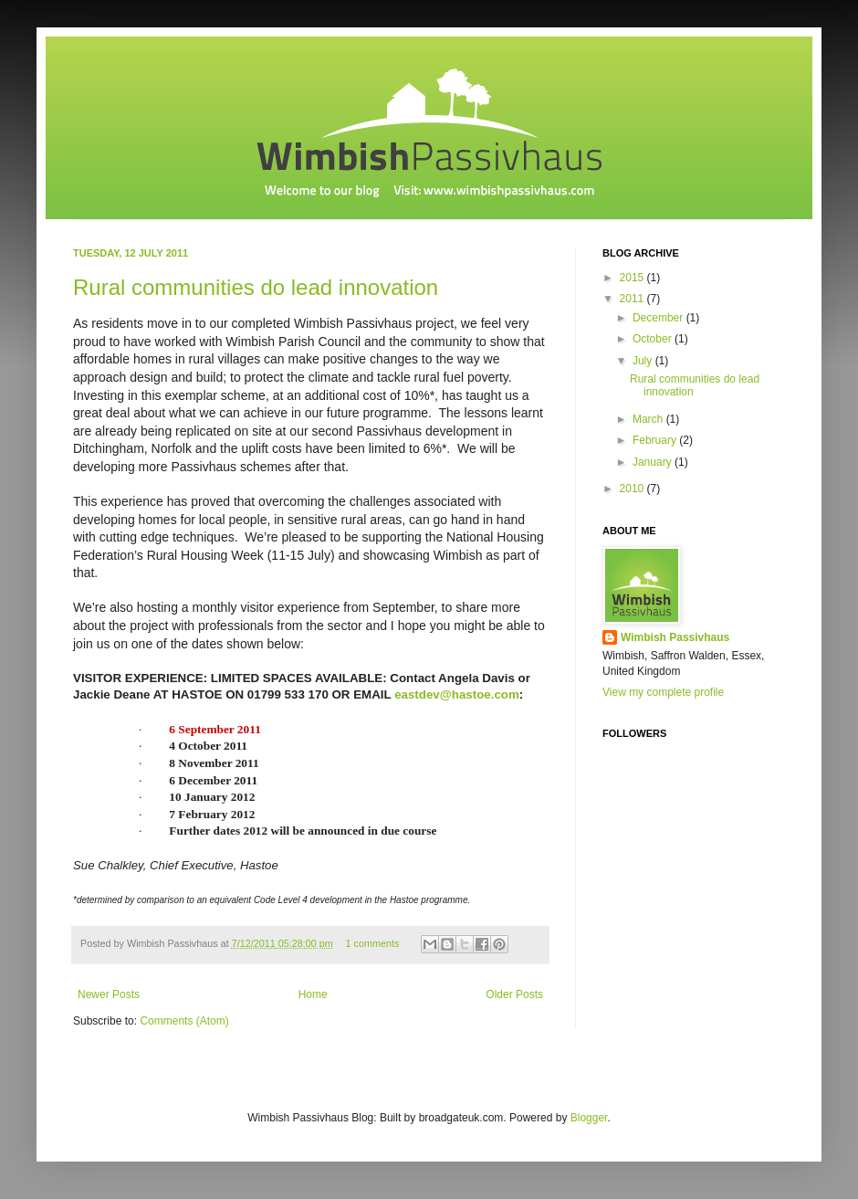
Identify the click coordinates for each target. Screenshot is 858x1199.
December (659, 317)
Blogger (589, 1117)
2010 (633, 488)
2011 (633, 298)
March (649, 419)
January (654, 462)
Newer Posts (109, 994)
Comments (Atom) (184, 1021)
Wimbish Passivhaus (675, 637)
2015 (633, 277)
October (654, 338)
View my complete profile (663, 692)
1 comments (373, 943)
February (656, 440)
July (644, 360)
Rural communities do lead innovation (255, 287)
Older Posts (514, 994)
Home (313, 994)
